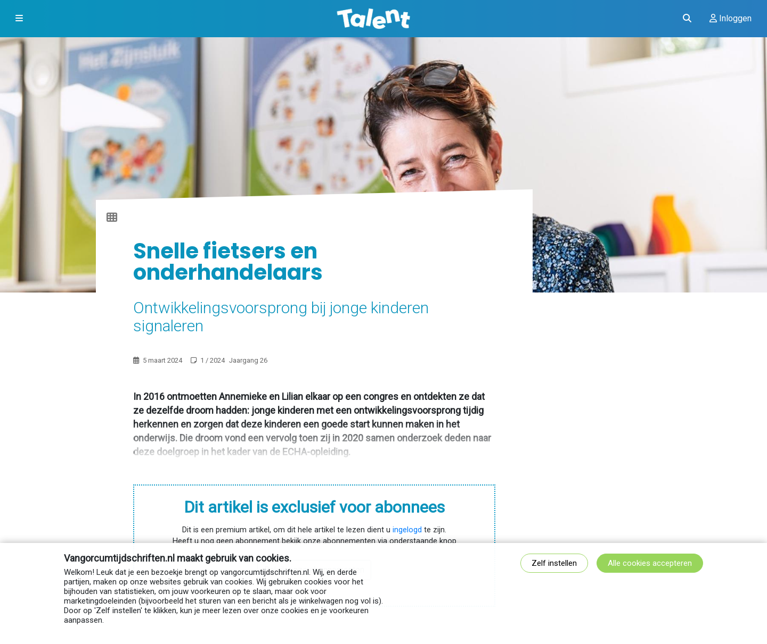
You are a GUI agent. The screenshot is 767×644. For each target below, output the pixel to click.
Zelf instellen (554, 563)
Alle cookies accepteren (650, 563)
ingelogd (407, 529)
